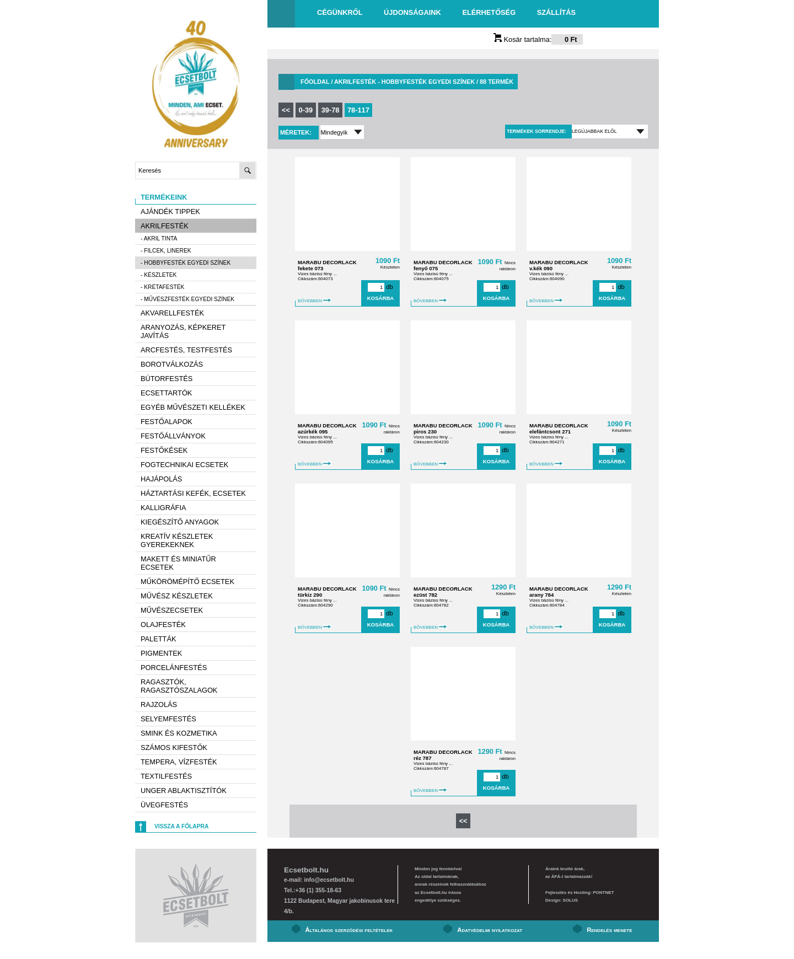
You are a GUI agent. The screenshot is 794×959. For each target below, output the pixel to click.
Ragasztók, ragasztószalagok (179, 686)
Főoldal (315, 81)
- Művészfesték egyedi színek (187, 299)
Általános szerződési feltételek (349, 929)
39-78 (330, 110)
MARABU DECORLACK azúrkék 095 (327, 428)
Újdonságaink (412, 12)
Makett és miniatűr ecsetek (178, 563)
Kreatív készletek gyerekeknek (177, 540)
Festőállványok (173, 436)
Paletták (158, 639)
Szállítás (556, 12)
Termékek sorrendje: (536, 131)
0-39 (306, 110)
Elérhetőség (489, 12)
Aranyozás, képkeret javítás (183, 331)
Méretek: (296, 132)
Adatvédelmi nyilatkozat (489, 929)
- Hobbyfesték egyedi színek (185, 263)
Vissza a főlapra (181, 826)
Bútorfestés (166, 378)
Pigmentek (161, 653)
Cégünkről (339, 12)
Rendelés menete (609, 929)
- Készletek (158, 275)
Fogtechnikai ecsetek (184, 464)
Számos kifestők (174, 747)
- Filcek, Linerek (166, 251)
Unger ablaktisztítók (184, 790)
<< (286, 110)
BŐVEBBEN (314, 300)
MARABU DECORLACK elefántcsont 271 (558, 428)
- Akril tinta (159, 238)
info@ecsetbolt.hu (328, 880)
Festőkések (164, 450)
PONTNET (603, 892)
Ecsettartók (166, 393)
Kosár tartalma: (538, 39)
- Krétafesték (162, 287)
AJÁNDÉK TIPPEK (170, 211)
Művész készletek (177, 596)
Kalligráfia (163, 507)
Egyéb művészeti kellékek (193, 407)
